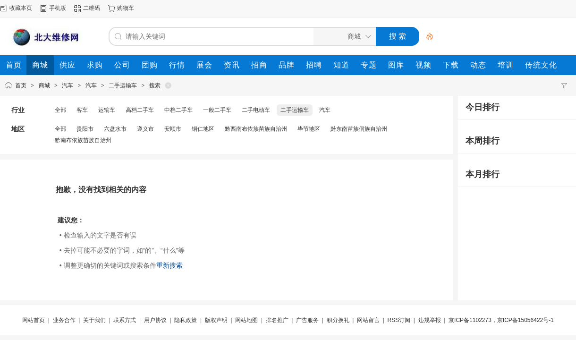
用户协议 (155, 320)
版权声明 (216, 320)
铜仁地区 (203, 129)
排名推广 (277, 320)
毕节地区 (308, 129)
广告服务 (307, 320)
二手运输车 (123, 85)
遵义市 (145, 129)
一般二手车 (217, 110)
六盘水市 (115, 129)
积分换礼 (338, 320)
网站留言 (368, 320)
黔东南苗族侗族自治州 (358, 129)
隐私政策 (185, 320)
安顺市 (172, 129)
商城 (44, 85)
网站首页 (33, 320)
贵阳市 (84, 129)
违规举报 (429, 320)
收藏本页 (20, 8)
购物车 (125, 8)
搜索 (155, 85)
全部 (60, 110)
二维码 (91, 8)
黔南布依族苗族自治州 (83, 140)
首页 (20, 85)
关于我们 (94, 320)
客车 (82, 110)
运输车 (106, 110)
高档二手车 (140, 110)
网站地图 (246, 320)
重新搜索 (169, 265)
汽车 (67, 85)
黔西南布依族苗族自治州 (256, 129)
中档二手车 (178, 110)
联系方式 (124, 320)
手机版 (57, 8)
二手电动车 (256, 110)
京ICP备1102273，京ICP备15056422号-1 (501, 320)
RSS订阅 (399, 320)
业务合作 (64, 320)
